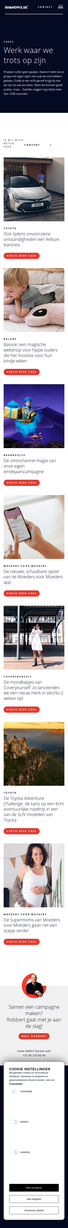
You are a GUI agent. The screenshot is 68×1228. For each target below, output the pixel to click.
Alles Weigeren (34, 1199)
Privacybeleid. (16, 1083)
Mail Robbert (34, 1036)
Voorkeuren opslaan (34, 1210)
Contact (45, 7)
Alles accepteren (34, 1188)
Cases (9, 41)
